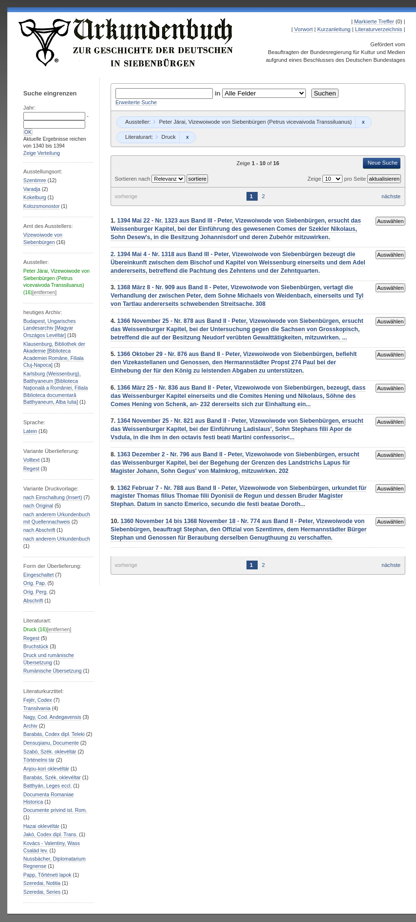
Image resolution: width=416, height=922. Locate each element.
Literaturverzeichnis (378, 29)
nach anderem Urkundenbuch (56, 539)
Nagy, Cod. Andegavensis (52, 717)
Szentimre (34, 180)
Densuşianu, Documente (51, 743)
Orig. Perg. (35, 592)
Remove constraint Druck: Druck (187, 137)
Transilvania (37, 708)
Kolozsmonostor (41, 206)
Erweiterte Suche (136, 102)
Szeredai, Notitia (41, 883)
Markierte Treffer (374, 21)
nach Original (38, 505)
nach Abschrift (39, 530)
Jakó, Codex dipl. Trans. (50, 834)
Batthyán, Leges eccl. (47, 786)
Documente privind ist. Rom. (55, 810)
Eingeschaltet (38, 575)
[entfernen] (44, 292)
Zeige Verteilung (41, 153)
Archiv (30, 726)
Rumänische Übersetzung (52, 671)
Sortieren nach (132, 179)
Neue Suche (383, 163)
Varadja (31, 189)
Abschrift (33, 600)
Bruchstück (35, 646)
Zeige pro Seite (337, 179)
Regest (31, 468)
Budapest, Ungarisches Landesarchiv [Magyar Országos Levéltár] (49, 328)
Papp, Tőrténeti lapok (47, 875)
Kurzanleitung (333, 29)
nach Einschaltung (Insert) (52, 497)
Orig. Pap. (34, 583)
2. (114, 254)
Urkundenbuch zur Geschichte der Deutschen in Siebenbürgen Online (126, 42)
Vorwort (303, 29)
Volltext (31, 460)
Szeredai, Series (41, 892)
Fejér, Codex (37, 700)
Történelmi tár (39, 760)
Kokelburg (34, 197)
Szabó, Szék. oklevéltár (49, 751)
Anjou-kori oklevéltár (46, 768)
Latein (30, 431)
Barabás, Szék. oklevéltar (52, 777)
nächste (390, 196)
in (219, 93)
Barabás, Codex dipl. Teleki (54, 734)
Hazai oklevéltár (41, 826)
